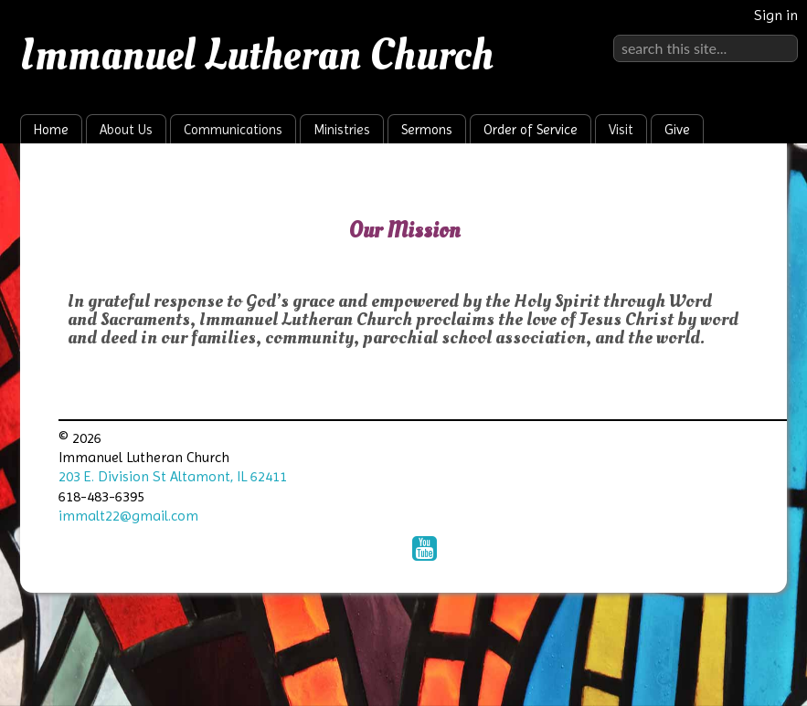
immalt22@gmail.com (128, 515)
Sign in (776, 15)
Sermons (426, 129)
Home (51, 129)
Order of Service (530, 129)
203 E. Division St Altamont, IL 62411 (172, 476)
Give (677, 129)
